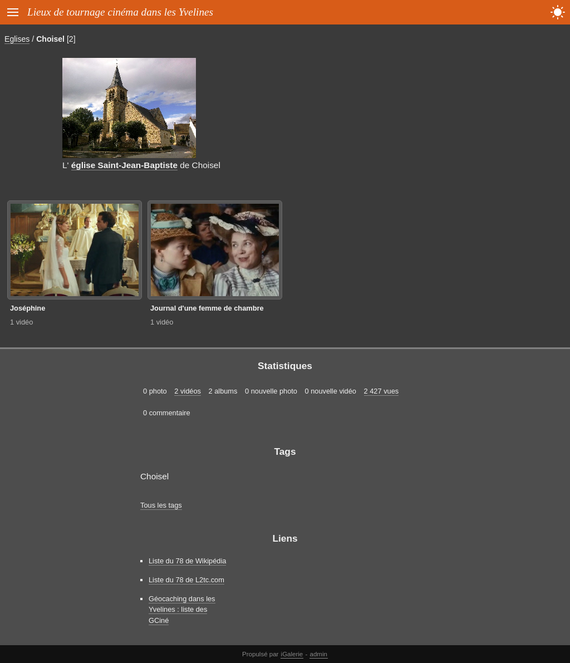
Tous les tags (161, 505)
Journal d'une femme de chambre (207, 308)
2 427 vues (381, 391)
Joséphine (27, 308)
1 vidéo (21, 322)
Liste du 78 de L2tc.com (186, 580)
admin (318, 654)
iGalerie (292, 654)
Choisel (50, 39)
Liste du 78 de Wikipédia (187, 561)
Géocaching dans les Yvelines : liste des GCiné (182, 609)
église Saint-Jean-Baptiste (124, 165)
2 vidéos (187, 391)
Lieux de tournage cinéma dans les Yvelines (120, 12)
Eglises (17, 39)
